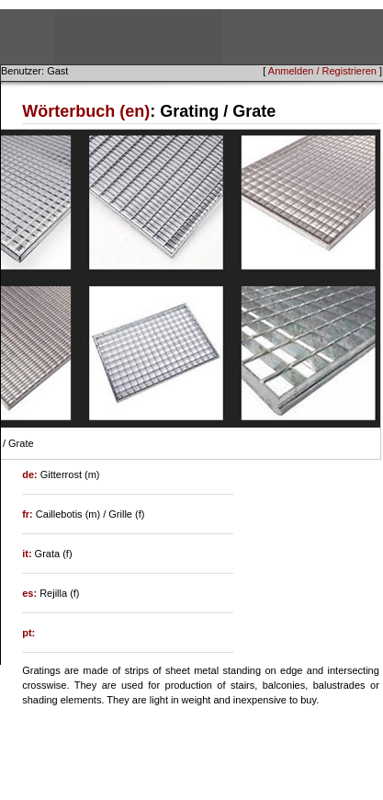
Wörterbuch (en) (86, 111)
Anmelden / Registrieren (322, 70)
